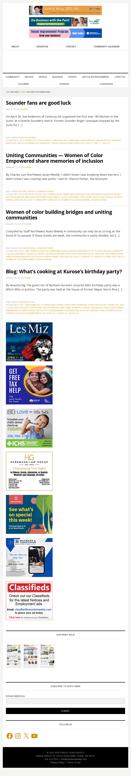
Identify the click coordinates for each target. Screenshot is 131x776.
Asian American (32, 310)
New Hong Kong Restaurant (80, 253)
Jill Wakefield (114, 140)
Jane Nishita (101, 140)
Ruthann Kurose (27, 316)
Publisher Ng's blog (100, 313)
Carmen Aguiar (54, 194)
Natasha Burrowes (55, 253)
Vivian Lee (17, 200)
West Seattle (118, 256)
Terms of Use (74, 768)
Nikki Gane (30, 197)
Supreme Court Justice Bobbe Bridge (23, 319)
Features (22, 191)
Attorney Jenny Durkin (52, 310)
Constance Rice (59, 140)
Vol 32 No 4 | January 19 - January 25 (87, 256)
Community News (45, 191)
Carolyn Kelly (44, 140)
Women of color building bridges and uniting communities (58, 214)
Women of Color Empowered (75, 200)
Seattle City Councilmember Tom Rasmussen (57, 316)
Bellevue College (33, 194)
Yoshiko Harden (99, 200)
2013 (21, 194)
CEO (44, 194)
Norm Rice (77, 313)
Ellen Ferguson (82, 194)
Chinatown (70, 310)
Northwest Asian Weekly (65, 60)
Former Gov (113, 310)
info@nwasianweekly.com (74, 764)
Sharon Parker (51, 256)
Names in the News (27, 137)
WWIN (108, 256)
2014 (21, 140)
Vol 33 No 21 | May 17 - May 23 (94, 143)
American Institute (39, 251)
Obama (86, 313)
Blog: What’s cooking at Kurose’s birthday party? (64, 274)
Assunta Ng (30, 140)
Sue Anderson (42, 143)
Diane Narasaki (87, 140)
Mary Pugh (11, 143)
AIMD (27, 251)
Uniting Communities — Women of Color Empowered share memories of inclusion (63, 157)
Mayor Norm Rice (51, 313)
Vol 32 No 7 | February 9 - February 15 (41, 200)
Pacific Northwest (70, 197)
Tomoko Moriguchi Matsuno (65, 143)
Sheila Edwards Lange (110, 316)
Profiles (32, 191)
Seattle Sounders (26, 143)
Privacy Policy (57, 768)
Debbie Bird (73, 140)
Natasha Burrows (15, 197)
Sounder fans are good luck (44, 102)
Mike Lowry (65, 313)
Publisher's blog (26, 307)
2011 (21, 310)
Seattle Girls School (103, 197)
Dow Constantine (97, 310)
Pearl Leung (86, 197)
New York (99, 253)
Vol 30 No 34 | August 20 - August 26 (60, 319)
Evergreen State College (90, 251)
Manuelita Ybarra (112, 194)
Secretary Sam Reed (89, 316)
